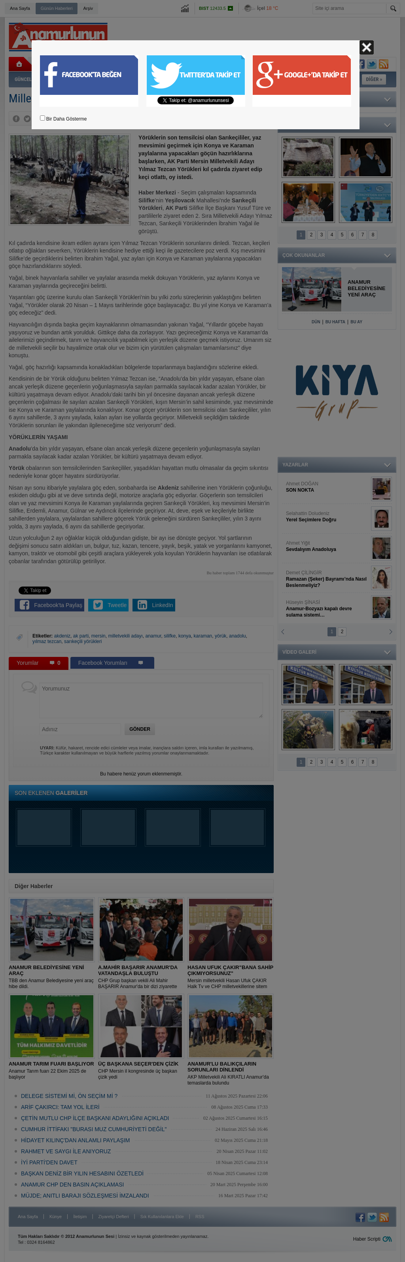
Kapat (367, 47)
